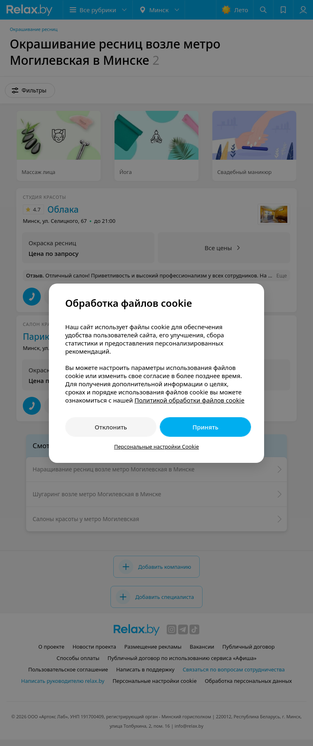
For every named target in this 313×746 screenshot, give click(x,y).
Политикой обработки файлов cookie (189, 400)
